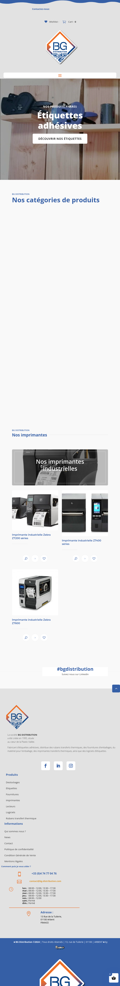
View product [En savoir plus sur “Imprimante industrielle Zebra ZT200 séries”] (35, 558)
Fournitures (12, 794)
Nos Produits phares (60, 106)
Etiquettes (11, 788)
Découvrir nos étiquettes (60, 139)
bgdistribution (75, 669)
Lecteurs (10, 806)
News (7, 837)
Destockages (13, 782)
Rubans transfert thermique (21, 818)
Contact (8, 843)
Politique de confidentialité (19, 849)
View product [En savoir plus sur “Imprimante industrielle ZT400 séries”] (85, 558)
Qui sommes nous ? (15, 831)
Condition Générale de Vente (20, 855)
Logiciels (10, 812)
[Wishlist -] (52, 21)
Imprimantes (13, 800)
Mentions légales (13, 861)
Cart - (72, 21)
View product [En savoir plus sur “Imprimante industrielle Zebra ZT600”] (35, 637)
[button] (44, 558)
